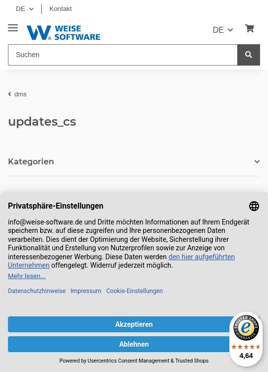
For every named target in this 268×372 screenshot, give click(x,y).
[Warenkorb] (249, 29)
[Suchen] (123, 55)
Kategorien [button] (31, 161)
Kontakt (61, 8)
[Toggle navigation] (13, 24)
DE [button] (20, 8)
